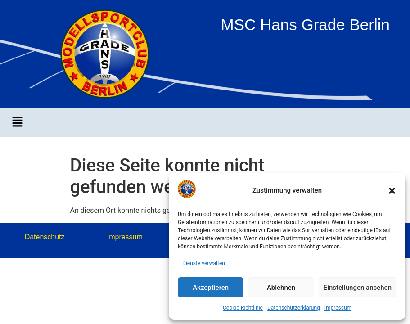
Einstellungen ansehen (358, 288)
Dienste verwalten (203, 263)
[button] (391, 190)
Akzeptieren (211, 288)
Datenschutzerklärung (293, 308)
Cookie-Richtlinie (243, 308)
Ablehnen (281, 288)
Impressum (337, 308)
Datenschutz (45, 237)
